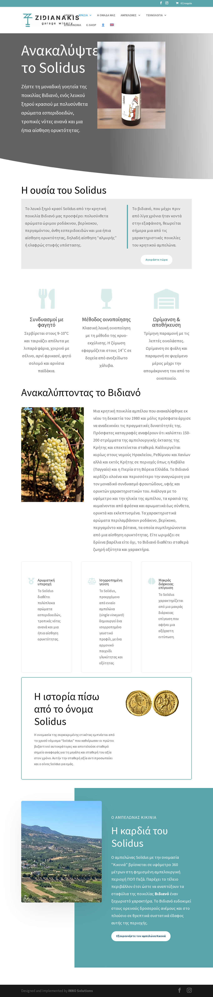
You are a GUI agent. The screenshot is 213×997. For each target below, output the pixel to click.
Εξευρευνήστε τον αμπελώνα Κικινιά (141, 936)
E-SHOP (91, 25)
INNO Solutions (80, 990)
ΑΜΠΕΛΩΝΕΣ (129, 15)
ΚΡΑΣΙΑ (83, 15)
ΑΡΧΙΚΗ (68, 15)
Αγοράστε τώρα (156, 259)
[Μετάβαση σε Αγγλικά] (112, 28)
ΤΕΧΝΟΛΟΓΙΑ (154, 15)
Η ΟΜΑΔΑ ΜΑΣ (106, 15)
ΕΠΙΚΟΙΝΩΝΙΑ (72, 25)
